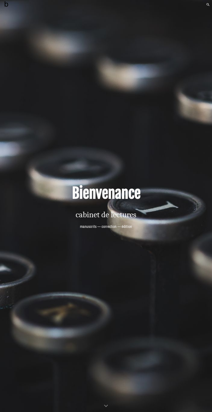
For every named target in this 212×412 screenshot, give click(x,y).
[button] (208, 5)
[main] (106, 193)
